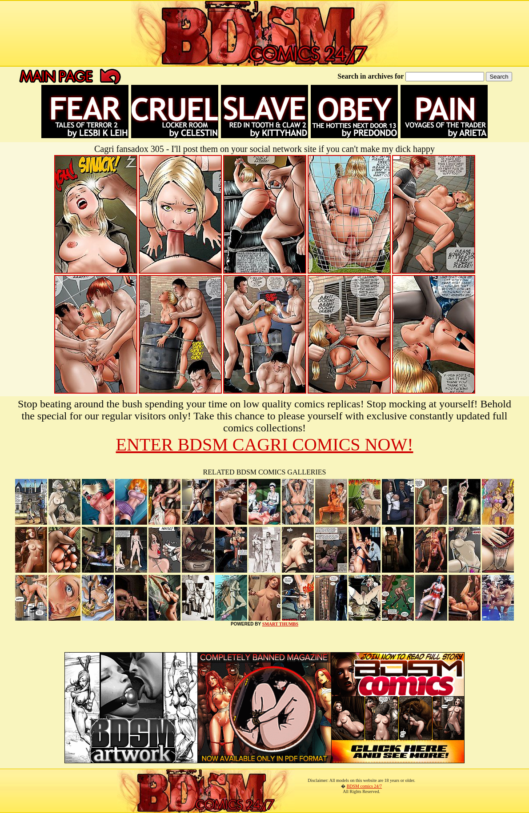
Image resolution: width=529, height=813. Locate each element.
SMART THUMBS (280, 624)
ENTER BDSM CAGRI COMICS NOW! (264, 444)
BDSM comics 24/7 (364, 786)
